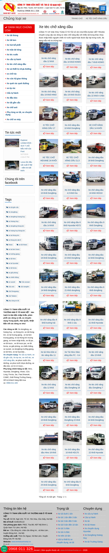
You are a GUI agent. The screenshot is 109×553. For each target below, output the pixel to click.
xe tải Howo (22, 244)
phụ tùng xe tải (12, 300)
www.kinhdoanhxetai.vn (21, 542)
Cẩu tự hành (12, 93)
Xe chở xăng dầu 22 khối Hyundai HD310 (95, 452)
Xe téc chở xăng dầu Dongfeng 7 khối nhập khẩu (96, 387)
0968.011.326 (12, 383)
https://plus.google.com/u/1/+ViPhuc (91, 2)
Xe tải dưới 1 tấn (65, 514)
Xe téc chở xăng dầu (96, 18)
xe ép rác (10, 88)
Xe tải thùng (12, 35)
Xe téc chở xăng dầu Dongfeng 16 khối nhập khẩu (72, 387)
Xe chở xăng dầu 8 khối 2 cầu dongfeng (72, 323)
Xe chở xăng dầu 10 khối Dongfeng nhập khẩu (48, 193)
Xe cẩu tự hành (13, 59)
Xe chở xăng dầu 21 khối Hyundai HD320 (95, 323)
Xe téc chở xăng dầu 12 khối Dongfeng (48, 387)
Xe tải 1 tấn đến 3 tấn (67, 517)
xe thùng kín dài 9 (13, 240)
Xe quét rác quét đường (17, 83)
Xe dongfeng (11, 212)
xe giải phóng (12, 272)
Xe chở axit (11, 107)
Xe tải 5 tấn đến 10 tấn (67, 525)
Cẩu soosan (24, 282)
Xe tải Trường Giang (93, 542)
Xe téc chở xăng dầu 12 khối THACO (48, 61)
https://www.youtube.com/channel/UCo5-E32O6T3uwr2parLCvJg (97, 2)
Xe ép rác (17, 357)
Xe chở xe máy (13, 119)
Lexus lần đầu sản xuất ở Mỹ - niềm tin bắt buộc (26, 166)
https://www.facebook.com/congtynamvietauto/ (86, 2)
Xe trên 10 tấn (63, 536)
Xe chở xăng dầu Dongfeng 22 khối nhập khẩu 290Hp (72, 420)
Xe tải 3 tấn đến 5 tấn (67, 521)
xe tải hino (11, 258)
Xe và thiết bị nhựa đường (18, 69)
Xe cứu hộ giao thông (16, 78)
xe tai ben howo (12, 249)
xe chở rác (11, 74)
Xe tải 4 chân (63, 532)
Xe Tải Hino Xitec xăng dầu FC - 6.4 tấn (72, 355)
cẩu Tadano (11, 296)
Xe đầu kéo (11, 98)
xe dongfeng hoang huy (15, 216)
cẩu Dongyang (12, 291)
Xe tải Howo (89, 525)
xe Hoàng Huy (12, 221)
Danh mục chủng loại (18, 29)
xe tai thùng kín (12, 235)
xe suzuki (10, 282)
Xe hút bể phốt (13, 45)
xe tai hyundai (12, 263)
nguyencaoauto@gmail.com (103, 2)
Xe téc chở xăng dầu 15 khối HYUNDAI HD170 (96, 355)
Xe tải (86, 521)
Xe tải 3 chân (63, 528)
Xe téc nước (12, 54)
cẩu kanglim (24, 286)
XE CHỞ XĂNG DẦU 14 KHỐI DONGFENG (96, 128)
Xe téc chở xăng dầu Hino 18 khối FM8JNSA (48, 452)
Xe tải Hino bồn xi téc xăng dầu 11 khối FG (48, 355)
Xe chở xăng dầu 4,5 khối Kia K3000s (72, 193)
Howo (9, 244)
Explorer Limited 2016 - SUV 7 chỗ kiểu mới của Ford (26, 145)
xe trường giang (13, 254)
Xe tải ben (11, 40)
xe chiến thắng (12, 277)
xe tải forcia (11, 268)
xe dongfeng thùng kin (15, 226)
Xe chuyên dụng (10, 355)
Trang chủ (77, 18)
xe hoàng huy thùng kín (15, 230)
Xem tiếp (48, 66)
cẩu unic (10, 286)
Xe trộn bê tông (13, 50)
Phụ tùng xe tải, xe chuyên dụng (19, 113)
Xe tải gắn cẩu (13, 102)
